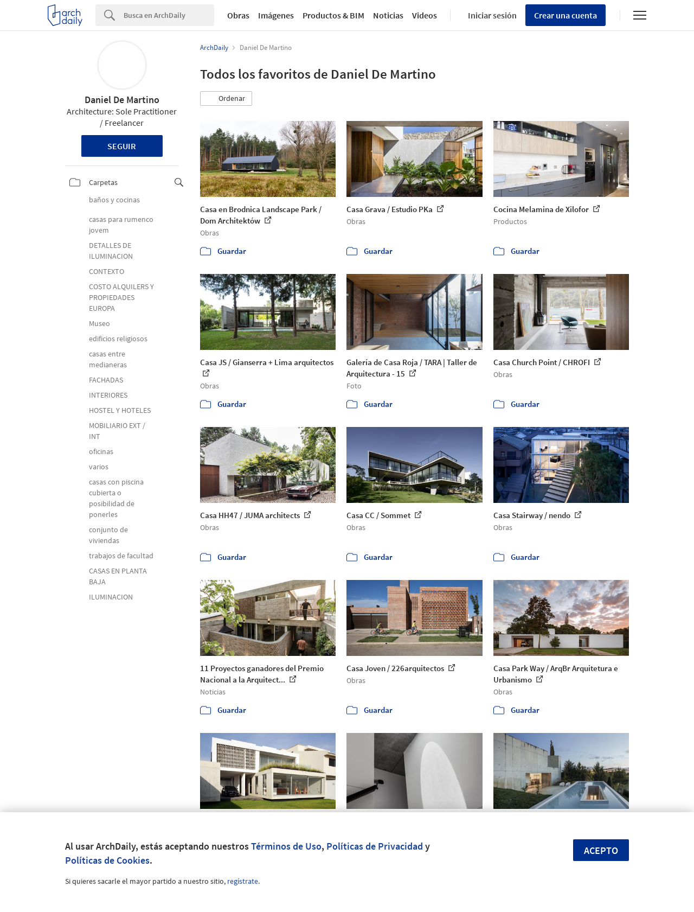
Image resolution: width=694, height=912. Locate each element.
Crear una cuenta (565, 15)
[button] (226, 98)
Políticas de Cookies (107, 860)
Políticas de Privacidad (374, 846)
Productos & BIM (333, 15)
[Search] (169, 15)
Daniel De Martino (122, 99)
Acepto (601, 850)
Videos (424, 15)
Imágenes (276, 15)
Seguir (121, 146)
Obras (238, 15)
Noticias (388, 15)
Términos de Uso (286, 846)
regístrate (242, 881)
